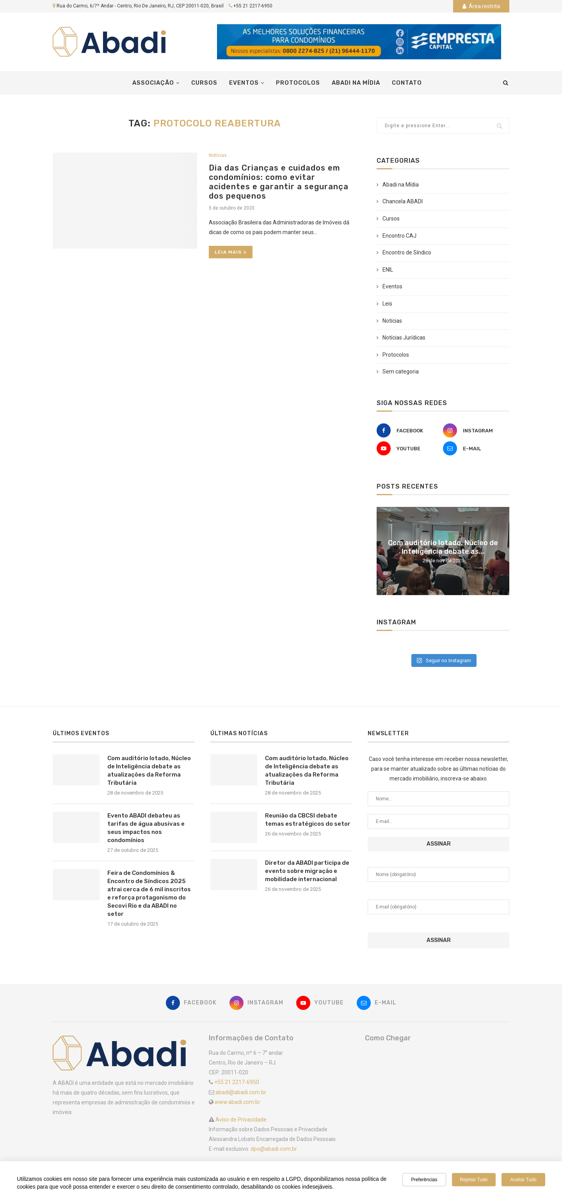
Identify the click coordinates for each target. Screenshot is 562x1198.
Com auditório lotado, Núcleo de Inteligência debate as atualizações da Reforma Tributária (149, 770)
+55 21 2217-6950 (252, 6)
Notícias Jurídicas (403, 337)
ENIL (387, 270)
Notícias (218, 155)
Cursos (204, 82)
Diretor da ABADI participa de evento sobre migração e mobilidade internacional (307, 871)
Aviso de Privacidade (240, 1119)
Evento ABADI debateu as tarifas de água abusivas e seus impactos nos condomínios (146, 828)
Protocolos (298, 82)
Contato (407, 82)
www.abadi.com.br (237, 1102)
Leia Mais (231, 252)
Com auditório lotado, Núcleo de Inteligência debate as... (443, 547)
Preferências (424, 1179)
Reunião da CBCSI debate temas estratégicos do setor (307, 819)
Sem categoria (400, 371)
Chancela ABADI (402, 201)
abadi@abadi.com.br (240, 1092)
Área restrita (481, 6)
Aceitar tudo (523, 1179)
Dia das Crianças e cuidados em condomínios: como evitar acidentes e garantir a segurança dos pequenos (279, 182)
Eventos (244, 82)
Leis (387, 303)
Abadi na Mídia (356, 82)
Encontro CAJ (399, 236)
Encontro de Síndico (406, 252)
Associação (153, 82)
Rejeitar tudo (473, 1179)
